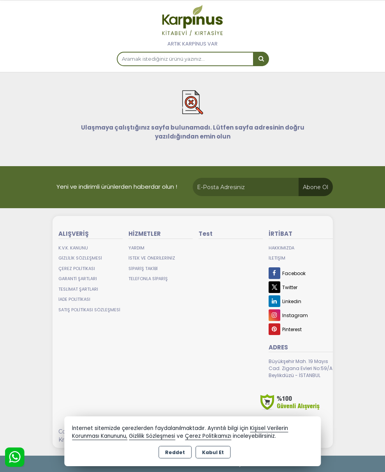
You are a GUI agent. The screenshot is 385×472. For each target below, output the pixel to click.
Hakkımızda (281, 248)
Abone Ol (315, 187)
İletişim (277, 258)
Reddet (175, 452)
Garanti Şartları (77, 278)
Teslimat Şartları (78, 289)
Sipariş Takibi (143, 268)
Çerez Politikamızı (208, 436)
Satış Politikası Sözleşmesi (89, 310)
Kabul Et (213, 452)
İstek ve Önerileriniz (151, 258)
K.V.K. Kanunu (73, 248)
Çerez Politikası (76, 268)
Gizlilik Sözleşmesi (80, 258)
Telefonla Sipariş (148, 278)
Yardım (136, 248)
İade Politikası (74, 299)
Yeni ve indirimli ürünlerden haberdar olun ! (116, 186)
